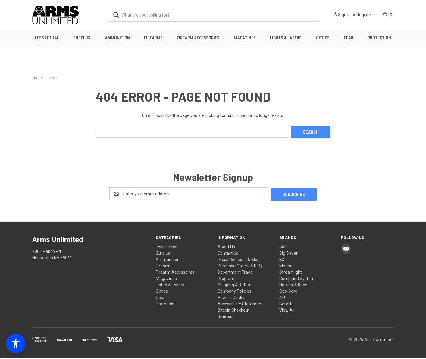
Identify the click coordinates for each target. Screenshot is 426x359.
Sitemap (226, 317)
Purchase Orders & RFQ (240, 266)
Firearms (153, 38)
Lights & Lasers (286, 38)
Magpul (286, 266)
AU (282, 298)
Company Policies (234, 291)
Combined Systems (298, 279)
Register (364, 14)
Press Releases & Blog (239, 260)
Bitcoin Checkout (233, 310)
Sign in (344, 14)
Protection (379, 38)
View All (286, 310)
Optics (323, 38)
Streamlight (290, 272)
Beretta (286, 304)
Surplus (81, 38)
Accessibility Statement (240, 304)
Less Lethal (47, 38)
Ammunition (117, 38)
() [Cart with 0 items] (388, 14)
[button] (15, 343)
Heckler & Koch (293, 285)
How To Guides (232, 298)
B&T (283, 260)
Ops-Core (288, 291)
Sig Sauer (288, 253)
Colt (283, 247)
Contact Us (228, 253)
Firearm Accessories (198, 38)
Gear (348, 38)
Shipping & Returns (236, 285)
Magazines (245, 38)
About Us (226, 247)
